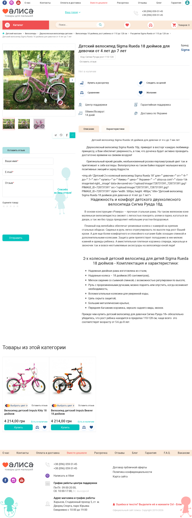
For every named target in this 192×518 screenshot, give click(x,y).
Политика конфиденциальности (132, 472)
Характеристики (115, 128)
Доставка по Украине (154, 113)
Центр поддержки (96, 104)
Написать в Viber (64, 475)
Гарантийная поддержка (156, 104)
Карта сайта (120, 476)
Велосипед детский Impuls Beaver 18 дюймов (72, 412)
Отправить (15, 238)
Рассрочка (123, 2)
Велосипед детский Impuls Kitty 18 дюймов (25, 412)
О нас (27, 2)
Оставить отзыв (16, 150)
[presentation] (27, 225)
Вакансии (184, 453)
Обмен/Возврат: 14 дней (95, 113)
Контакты (45, 2)
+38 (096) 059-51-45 (152, 11)
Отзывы (142, 2)
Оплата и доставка (70, 2)
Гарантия (176, 2)
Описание (88, 128)
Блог (159, 2)
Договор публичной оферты (130, 467)
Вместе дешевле (98, 2)
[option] (39, 80)
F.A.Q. (167, 453)
